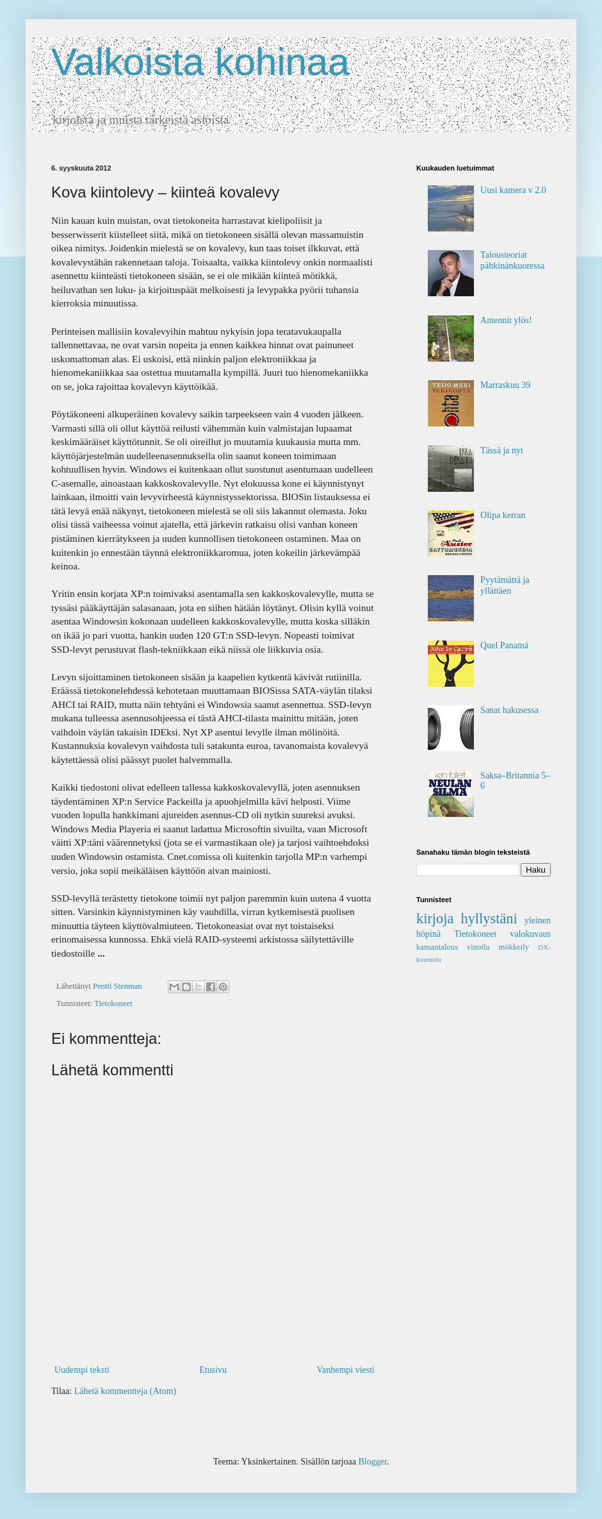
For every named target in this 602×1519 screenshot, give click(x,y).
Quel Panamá (504, 645)
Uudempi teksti (82, 1370)
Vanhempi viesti (345, 1370)
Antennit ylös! (506, 320)
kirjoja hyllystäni (466, 919)
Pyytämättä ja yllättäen (505, 585)
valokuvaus (530, 934)
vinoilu (478, 947)
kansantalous (437, 947)
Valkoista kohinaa (200, 61)
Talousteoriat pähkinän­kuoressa (512, 260)
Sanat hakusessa (509, 710)
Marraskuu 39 (505, 385)
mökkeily (514, 947)
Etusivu (213, 1370)
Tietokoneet (113, 1003)
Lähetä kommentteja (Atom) (125, 1391)
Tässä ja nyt (501, 450)
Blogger (372, 1461)
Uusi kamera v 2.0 (513, 190)
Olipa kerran (502, 515)
